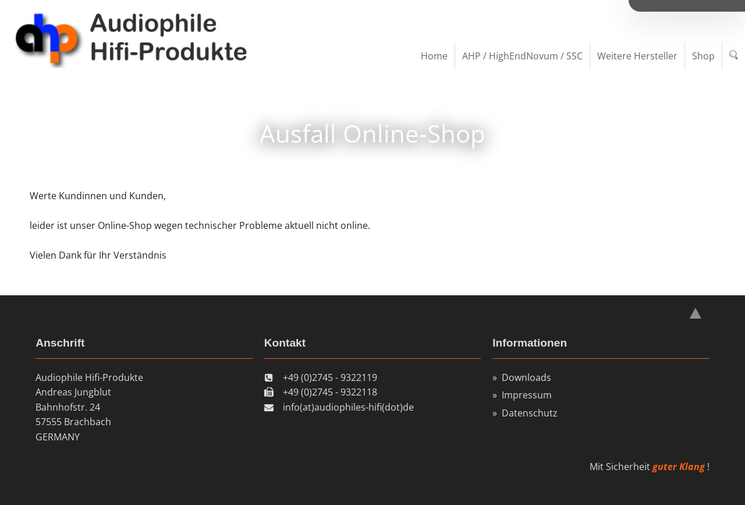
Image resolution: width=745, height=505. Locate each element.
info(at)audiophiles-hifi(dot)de (348, 407)
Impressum (527, 395)
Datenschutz (530, 413)
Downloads (526, 377)
